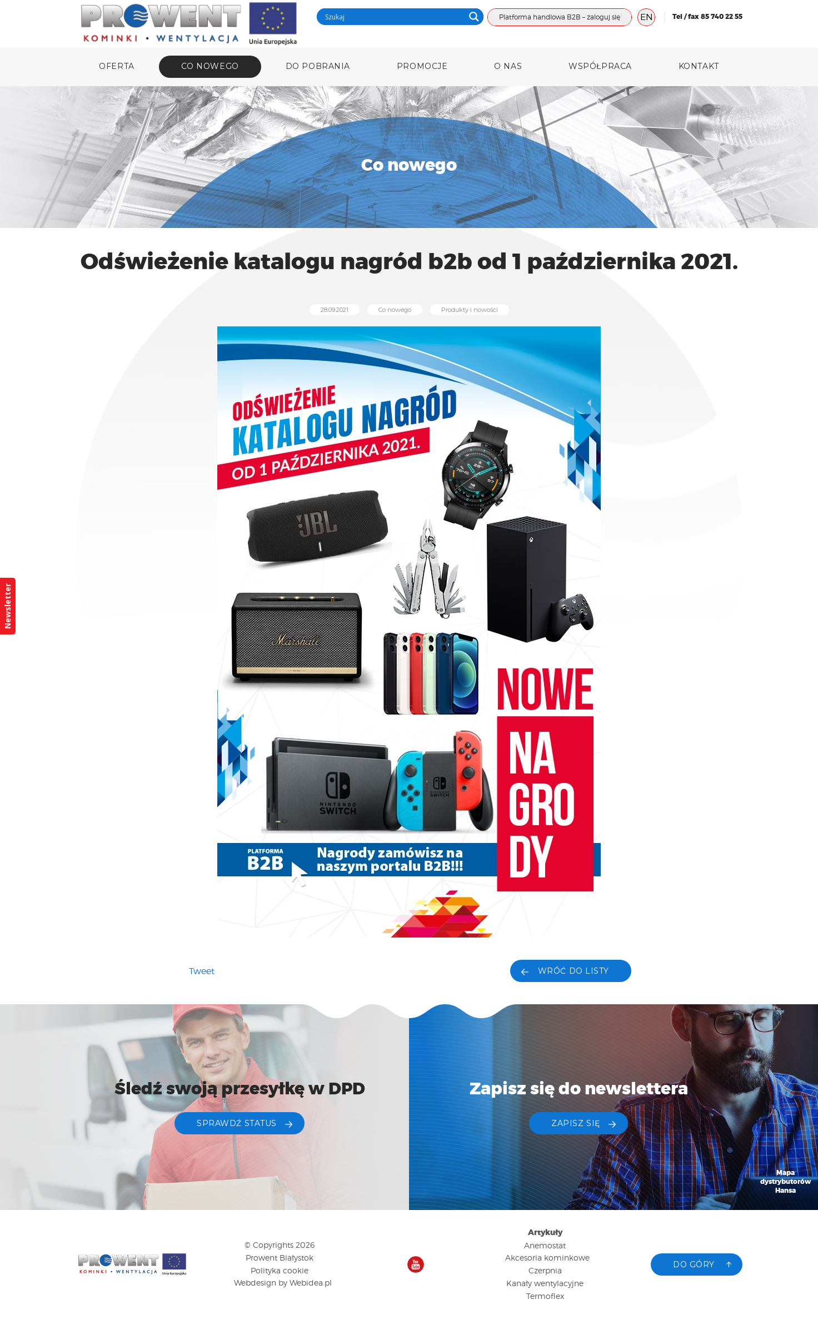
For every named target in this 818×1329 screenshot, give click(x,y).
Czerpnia (545, 1270)
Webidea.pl (311, 1282)
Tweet (202, 971)
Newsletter (7, 606)
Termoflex (545, 1296)
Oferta (116, 66)
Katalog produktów (785, 1253)
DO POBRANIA (318, 66)
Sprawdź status (237, 1123)
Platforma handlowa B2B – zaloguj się (559, 17)
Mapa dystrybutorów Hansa (785, 1182)
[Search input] (393, 16)
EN (646, 17)
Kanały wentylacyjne (544, 1283)
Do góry (694, 1264)
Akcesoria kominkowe (547, 1257)
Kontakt (699, 66)
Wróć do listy (573, 971)
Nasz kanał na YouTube (415, 1264)
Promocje (422, 66)
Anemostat (545, 1245)
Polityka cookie (279, 1270)
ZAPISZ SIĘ (575, 1123)
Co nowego (210, 66)
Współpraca (600, 66)
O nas (508, 66)
